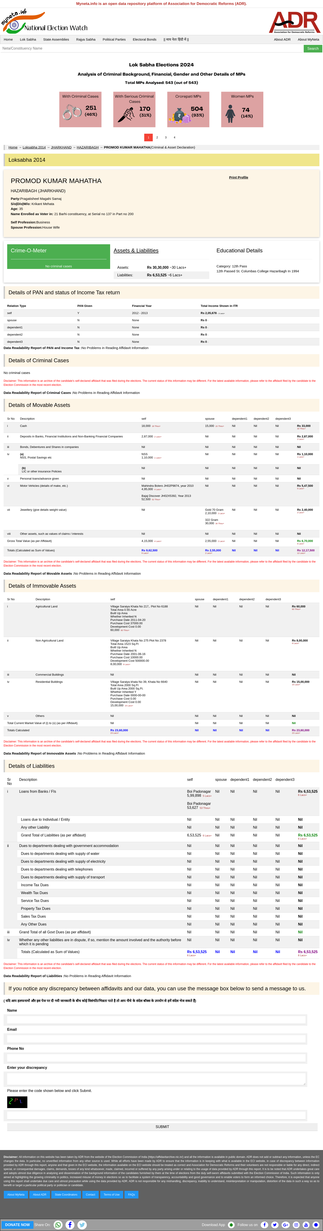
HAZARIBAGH (88, 147)
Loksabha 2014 (34, 147)
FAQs (131, 1194)
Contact (90, 1194)
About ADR (282, 39)
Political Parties (114, 39)
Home (8, 39)
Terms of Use (112, 1194)
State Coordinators (66, 1194)
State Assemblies (56, 39)
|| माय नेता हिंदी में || (176, 39)
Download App (213, 1225)
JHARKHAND (61, 147)
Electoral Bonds (144, 39)
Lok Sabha (28, 39)
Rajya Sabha (86, 39)
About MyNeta (308, 39)
